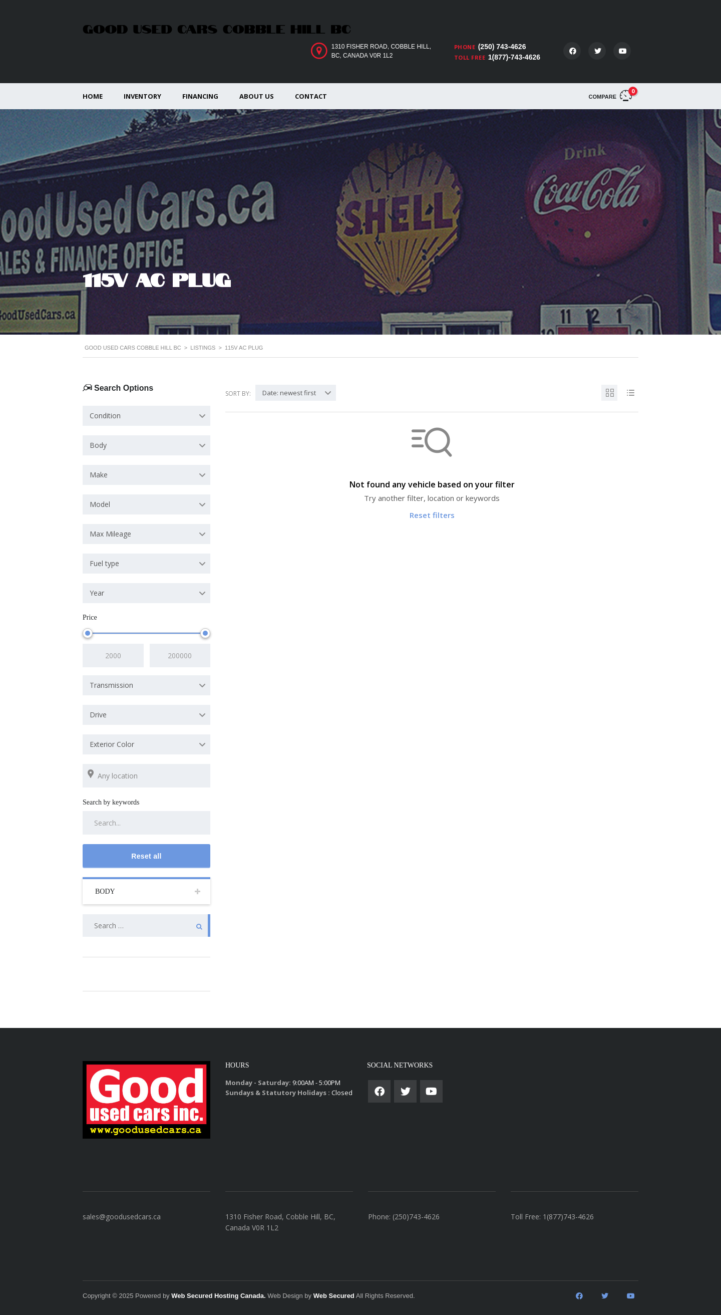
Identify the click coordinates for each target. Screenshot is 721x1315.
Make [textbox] (99, 474)
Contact (311, 96)
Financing (200, 96)
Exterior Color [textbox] (112, 744)
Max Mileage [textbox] (110, 534)
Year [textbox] (97, 593)
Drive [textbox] (98, 714)
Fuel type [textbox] (104, 563)
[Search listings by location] (146, 775)
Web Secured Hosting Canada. (218, 1295)
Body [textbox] (98, 445)
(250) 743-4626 (502, 47)
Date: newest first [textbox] (289, 392)
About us (256, 96)
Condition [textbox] (105, 415)
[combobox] (146, 416)
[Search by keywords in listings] (146, 823)
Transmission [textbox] (111, 685)
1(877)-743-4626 (514, 57)
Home (93, 96)
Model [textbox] (100, 504)
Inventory (142, 96)
